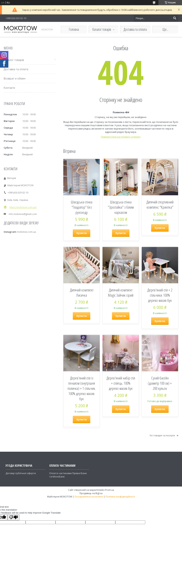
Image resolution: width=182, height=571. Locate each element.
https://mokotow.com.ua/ (23, 207)
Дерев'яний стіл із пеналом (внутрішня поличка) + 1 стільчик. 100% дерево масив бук (81, 388)
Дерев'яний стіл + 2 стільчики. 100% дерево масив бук (159, 295)
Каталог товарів (101, 29)
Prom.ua (109, 490)
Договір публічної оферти (21, 473)
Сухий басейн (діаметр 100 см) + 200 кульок (160, 383)
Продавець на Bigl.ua (91, 493)
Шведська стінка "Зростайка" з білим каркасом (121, 207)
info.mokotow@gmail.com (23, 214)
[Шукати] (174, 18)
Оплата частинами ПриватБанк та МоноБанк (68, 475)
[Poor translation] (14, 517)
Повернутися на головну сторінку (121, 136)
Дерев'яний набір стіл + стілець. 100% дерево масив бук (120, 383)
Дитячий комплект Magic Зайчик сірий (120, 292)
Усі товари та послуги (162, 435)
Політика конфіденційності (120, 496)
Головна (74, 29)
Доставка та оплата (135, 29)
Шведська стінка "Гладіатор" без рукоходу (81, 207)
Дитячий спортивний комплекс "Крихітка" (159, 204)
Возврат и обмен (14, 78)
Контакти (9, 87)
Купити (82, 233)
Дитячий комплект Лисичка (81, 292)
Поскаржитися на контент (88, 496)
